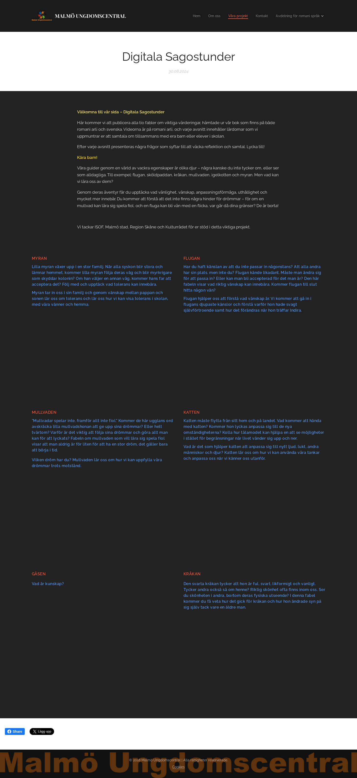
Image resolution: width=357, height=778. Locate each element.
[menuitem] (190, 16)
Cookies (178, 767)
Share (14, 731)
